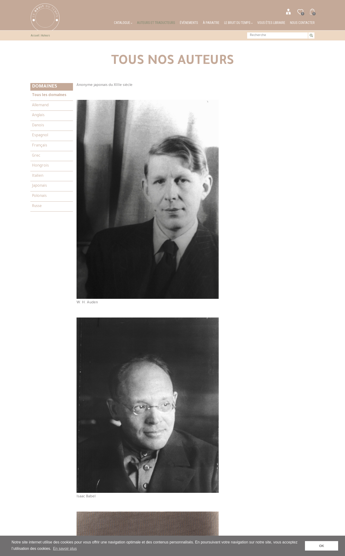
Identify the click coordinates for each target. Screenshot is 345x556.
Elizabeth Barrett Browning (287, 126)
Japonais (39, 186)
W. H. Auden (167, 125)
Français (39, 146)
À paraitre (211, 23)
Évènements (189, 23)
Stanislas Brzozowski (287, 231)
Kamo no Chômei (167, 325)
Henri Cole (227, 437)
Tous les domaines (49, 95)
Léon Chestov (287, 333)
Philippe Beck (106, 216)
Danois (38, 126)
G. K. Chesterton (227, 334)
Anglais (38, 115)
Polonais (39, 196)
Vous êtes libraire (271, 23)
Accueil (35, 35)
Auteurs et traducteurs (156, 23)
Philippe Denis (287, 414)
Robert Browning (227, 211)
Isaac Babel (227, 120)
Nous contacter (302, 23)
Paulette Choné (106, 421)
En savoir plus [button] (65, 549)
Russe (37, 206)
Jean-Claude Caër (106, 313)
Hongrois (40, 166)
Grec (36, 156)
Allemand (40, 105)
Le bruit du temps (238, 23)
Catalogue (123, 23)
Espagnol (40, 135)
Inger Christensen (167, 416)
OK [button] (321, 546)
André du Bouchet (167, 220)
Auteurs (45, 35)
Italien (37, 176)
